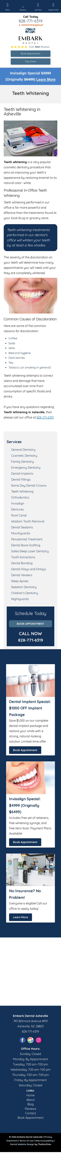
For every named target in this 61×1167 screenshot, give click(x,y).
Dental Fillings (20, 479)
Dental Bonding (22, 563)
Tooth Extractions (23, 557)
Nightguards (20, 599)
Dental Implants (22, 473)
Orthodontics (20, 497)
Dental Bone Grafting (25, 545)
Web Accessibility (44, 1140)
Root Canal (19, 515)
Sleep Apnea (19, 581)
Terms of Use (26, 1140)
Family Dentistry (22, 461)
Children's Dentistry (24, 593)
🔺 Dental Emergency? (30, 24)
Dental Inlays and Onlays (28, 569)
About (30, 1100)
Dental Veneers (21, 575)
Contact (30, 1113)
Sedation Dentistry (24, 587)
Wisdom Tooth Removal (27, 521)
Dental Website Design (22, 1144)
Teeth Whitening (22, 491)
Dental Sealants (22, 527)
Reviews (30, 1109)
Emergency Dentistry (25, 467)
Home (30, 1095)
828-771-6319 (30, 20)
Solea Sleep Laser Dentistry (30, 551)
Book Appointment (30, 623)
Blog (30, 1104)
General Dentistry (23, 449)
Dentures (17, 509)
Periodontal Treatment (26, 539)
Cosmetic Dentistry (24, 455)
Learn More (45, 79)
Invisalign (17, 503)
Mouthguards (20, 533)
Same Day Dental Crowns (28, 485)
